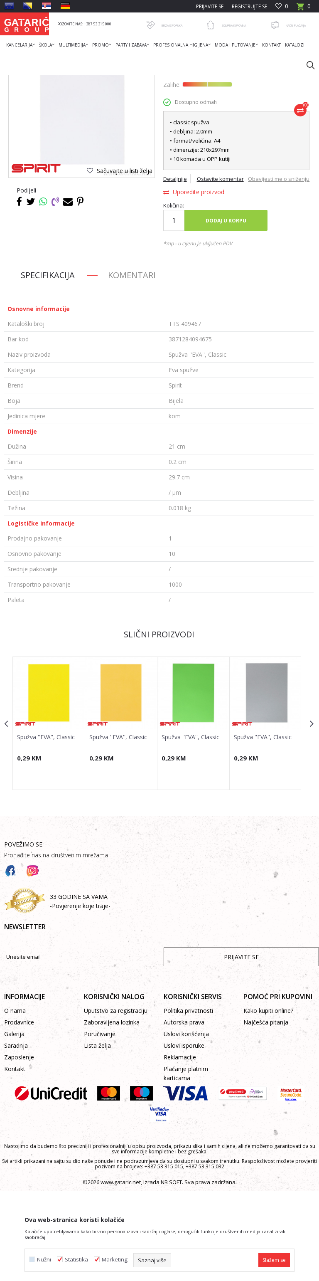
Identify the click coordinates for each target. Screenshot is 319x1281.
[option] (49, 813)
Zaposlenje (19, 1147)
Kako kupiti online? (268, 1101)
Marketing (115, 1259)
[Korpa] (304, 8)
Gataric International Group (36, 80)
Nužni (44, 1259)
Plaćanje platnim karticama (186, 1163)
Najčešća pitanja (265, 1112)
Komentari (132, 365)
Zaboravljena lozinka (112, 1112)
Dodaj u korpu (225, 310)
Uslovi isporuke (184, 1136)
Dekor (110, 80)
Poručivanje (99, 1124)
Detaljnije (174, 260)
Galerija (14, 1124)
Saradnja (16, 1136)
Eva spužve (186, 80)
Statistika (76, 1259)
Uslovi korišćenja (186, 1124)
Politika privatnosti (188, 1101)
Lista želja (97, 1136)
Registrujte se (249, 6)
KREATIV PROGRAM (145, 80)
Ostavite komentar (219, 260)
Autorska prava (184, 1112)
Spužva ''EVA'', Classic (46, 827)
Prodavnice (19, 1112)
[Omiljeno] (281, 6)
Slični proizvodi (158, 724)
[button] (306, 65)
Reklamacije (180, 1147)
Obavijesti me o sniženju (278, 286)
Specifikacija (48, 365)
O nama (15, 1101)
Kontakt (14, 1159)
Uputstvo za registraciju (115, 1101)
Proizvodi (86, 80)
